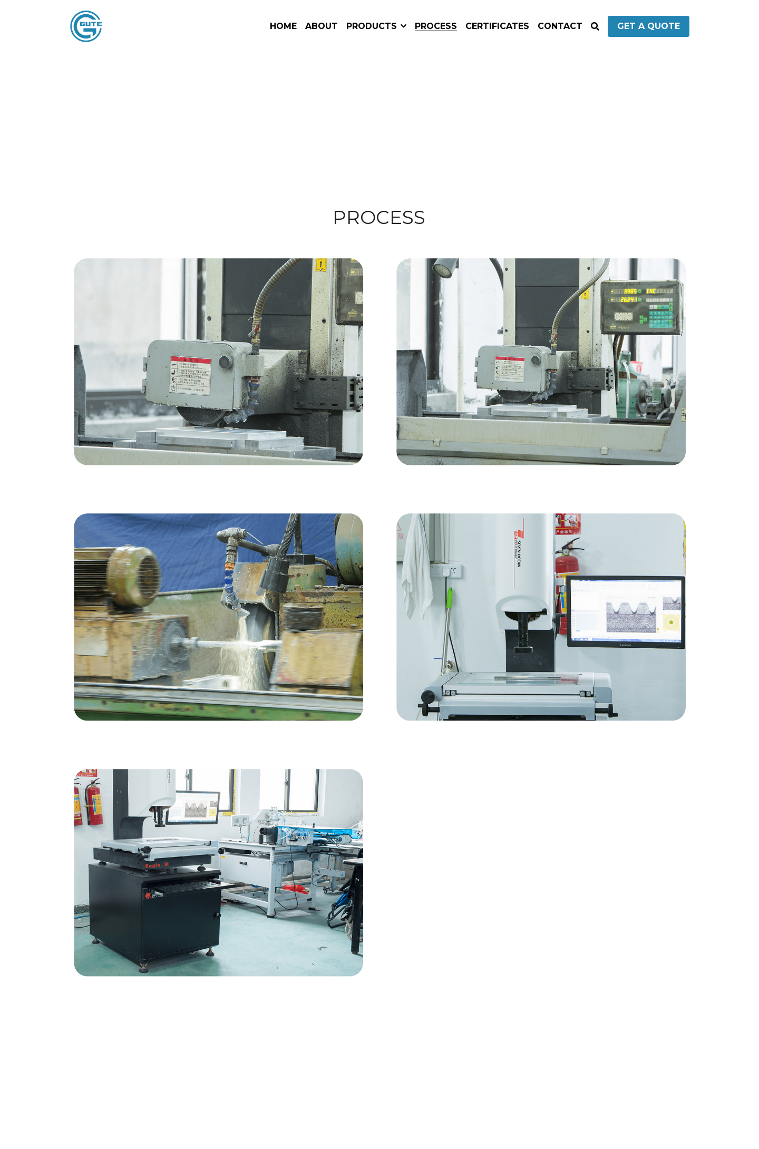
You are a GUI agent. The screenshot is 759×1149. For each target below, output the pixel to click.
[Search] (595, 26)
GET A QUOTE (648, 26)
